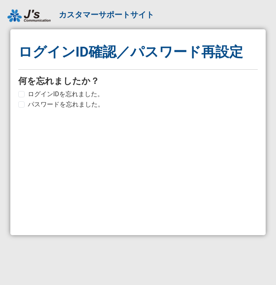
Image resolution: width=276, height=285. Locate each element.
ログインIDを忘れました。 (66, 94)
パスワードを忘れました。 (66, 104)
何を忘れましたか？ (58, 81)
